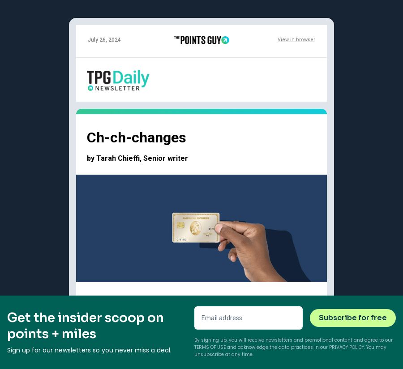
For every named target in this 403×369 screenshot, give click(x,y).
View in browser (296, 40)
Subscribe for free (353, 317)
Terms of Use (210, 347)
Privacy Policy (346, 347)
